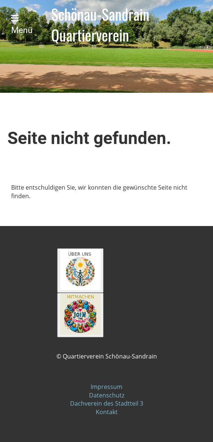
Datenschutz (106, 395)
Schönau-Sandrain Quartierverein (100, 25)
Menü (22, 24)
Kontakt (107, 412)
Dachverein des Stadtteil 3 (106, 403)
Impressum (106, 387)
